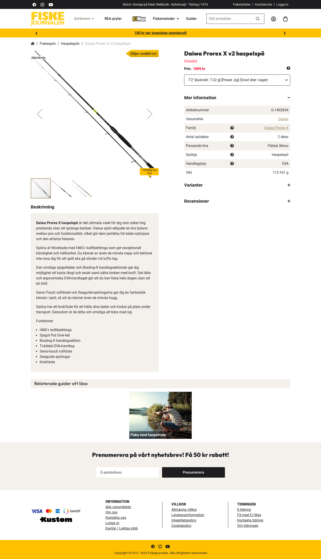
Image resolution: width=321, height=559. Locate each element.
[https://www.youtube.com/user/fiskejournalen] (51, 4)
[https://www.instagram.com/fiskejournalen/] (42, 4)
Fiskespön (48, 43)
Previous (36, 33)
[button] (40, 114)
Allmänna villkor (184, 509)
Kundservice (263, 4)
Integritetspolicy (183, 520)
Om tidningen (247, 526)
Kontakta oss (115, 518)
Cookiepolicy (181, 526)
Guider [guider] (191, 19)
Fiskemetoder (164, 19)
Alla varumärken (118, 507)
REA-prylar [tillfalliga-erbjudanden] (113, 19)
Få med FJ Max (249, 515)
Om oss (111, 512)
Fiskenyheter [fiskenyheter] (242, 4)
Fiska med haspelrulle (148, 435)
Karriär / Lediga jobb (121, 528)
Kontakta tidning (250, 520)
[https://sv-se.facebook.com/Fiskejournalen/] (34, 4)
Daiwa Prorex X (276, 128)
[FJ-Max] (139, 19)
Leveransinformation (187, 515)
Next (285, 33)
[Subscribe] (193, 472)
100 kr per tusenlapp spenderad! (160, 33)
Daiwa (283, 119)
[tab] (237, 98)
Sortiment (82, 19)
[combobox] (229, 19)
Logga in (282, 4)
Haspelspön (70, 43)
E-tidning (244, 509)
